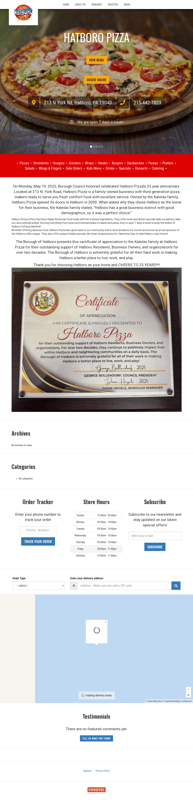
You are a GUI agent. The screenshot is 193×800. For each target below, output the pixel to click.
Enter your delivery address (86, 578)
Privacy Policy (103, 770)
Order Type (19, 578)
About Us (80, 4)
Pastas (153, 163)
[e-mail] (154, 536)
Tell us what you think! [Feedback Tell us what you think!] (96, 738)
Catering (158, 168)
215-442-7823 (147, 103)
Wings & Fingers (50, 168)
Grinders (75, 163)
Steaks (103, 163)
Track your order (38, 541)
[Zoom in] (188, 693)
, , (78, 103)
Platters (167, 163)
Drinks (110, 168)
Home (66, 4)
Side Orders (74, 168)
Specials (125, 168)
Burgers (117, 163)
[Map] (96, 649)
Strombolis (41, 163)
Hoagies (59, 163)
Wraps (89, 163)
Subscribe (154, 547)
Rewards (97, 4)
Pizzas (24, 163)
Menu (127, 4)
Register (113, 4)
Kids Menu (93, 168)
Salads (30, 168)
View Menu (96, 60)
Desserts (141, 168)
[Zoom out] (188, 698)
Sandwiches (135, 163)
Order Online (96, 79)
